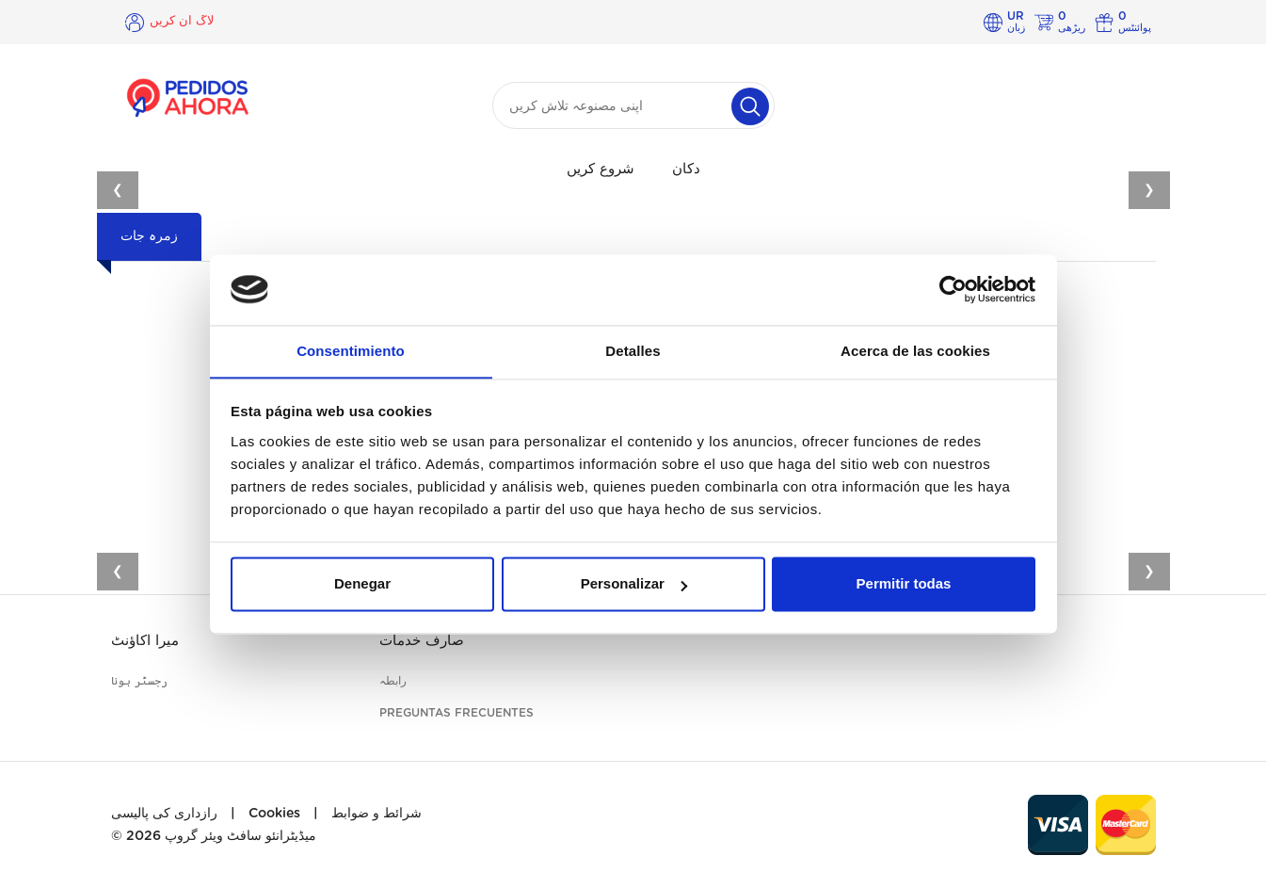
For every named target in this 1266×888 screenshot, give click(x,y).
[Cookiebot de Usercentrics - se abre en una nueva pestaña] (953, 289)
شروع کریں (600, 169)
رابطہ (393, 680)
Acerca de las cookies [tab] (915, 351)
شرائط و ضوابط (376, 813)
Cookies (274, 813)
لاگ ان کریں (184, 21)
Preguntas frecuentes (456, 712)
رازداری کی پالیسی (164, 813)
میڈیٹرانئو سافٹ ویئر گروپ (240, 836)
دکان (686, 169)
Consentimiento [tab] (350, 351)
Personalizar (634, 585)
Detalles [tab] (632, 351)
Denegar (362, 585)
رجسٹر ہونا (139, 680)
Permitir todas (904, 585)
